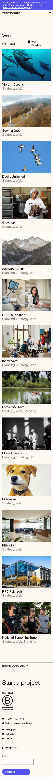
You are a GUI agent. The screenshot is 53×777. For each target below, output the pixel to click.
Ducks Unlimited (13, 176)
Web (33, 42)
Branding (36, 45)
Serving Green (12, 130)
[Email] (18, 762)
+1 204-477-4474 (14, 718)
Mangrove (13, 5)
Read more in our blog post (17, 7)
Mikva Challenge (13, 453)
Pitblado (8, 545)
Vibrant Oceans (13, 84)
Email (5, 756)
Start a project (21, 682)
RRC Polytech (12, 591)
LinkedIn (9, 734)
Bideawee (9, 499)
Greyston (8, 222)
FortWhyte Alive (13, 407)
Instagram (10, 729)
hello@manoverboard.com (18, 723)
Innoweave (9, 361)
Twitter (9, 738)
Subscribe (10, 771)
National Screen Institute (19, 637)
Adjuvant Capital (13, 269)
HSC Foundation (13, 315)
